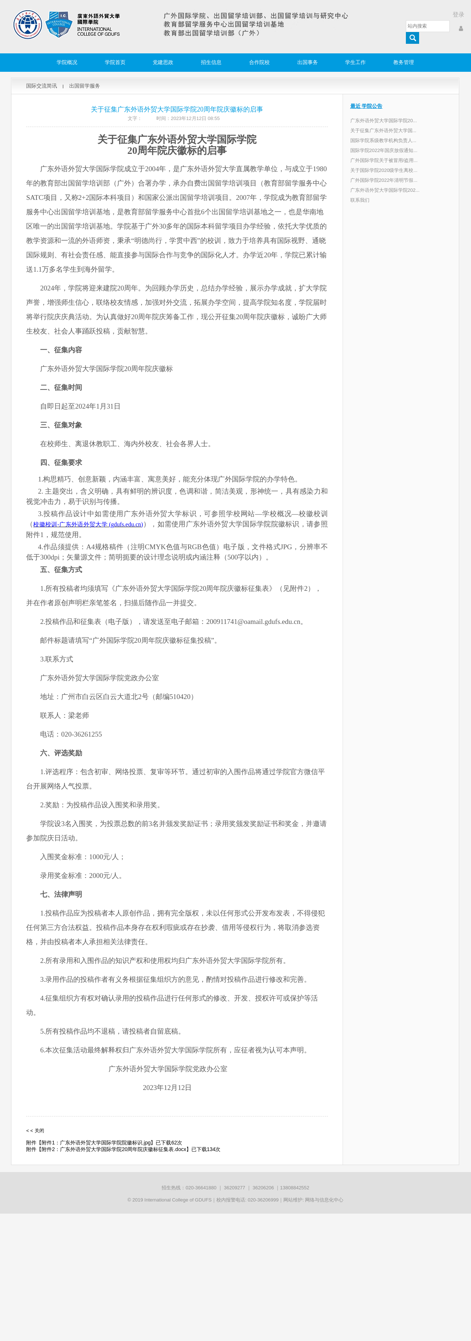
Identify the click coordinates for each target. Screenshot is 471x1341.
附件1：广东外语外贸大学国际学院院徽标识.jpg (96, 1143)
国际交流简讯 (41, 86)
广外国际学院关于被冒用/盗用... (384, 160)
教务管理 (403, 62)
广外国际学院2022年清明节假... (384, 180)
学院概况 (67, 62)
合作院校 (259, 62)
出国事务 (307, 62)
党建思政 (163, 62)
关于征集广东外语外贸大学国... (383, 130)
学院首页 (115, 62)
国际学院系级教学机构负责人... (383, 140)
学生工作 (355, 62)
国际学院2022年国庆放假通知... (384, 150)
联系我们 (359, 200)
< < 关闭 (35, 1130)
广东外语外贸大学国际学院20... (383, 120)
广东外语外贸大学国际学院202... (385, 190)
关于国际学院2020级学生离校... (384, 170)
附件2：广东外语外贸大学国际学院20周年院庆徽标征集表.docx (114, 1149)
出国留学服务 (84, 86)
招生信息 (211, 62)
